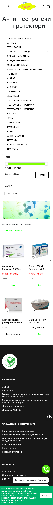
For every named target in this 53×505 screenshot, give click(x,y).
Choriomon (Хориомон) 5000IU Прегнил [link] (11, 268)
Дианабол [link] (13, 96)
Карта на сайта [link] (10, 448)
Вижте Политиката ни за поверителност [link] (12, 501)
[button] (47, 51)
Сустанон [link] (12, 114)
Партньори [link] (7, 390)
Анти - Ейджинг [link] (16, 136)
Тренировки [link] (14, 47)
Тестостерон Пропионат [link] (21, 105)
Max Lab (12, 193)
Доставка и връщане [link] (13, 406)
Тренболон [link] (13, 122)
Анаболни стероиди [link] (18, 52)
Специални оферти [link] (18, 60)
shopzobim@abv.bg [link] (12, 410)
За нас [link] (5, 387)
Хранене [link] (11, 43)
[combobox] (14, 231)
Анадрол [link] (12, 87)
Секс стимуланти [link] (17, 145)
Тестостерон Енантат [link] (19, 100)
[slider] (6, 163)
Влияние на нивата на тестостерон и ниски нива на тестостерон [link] (24, 401)
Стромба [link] (12, 83)
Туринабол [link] (13, 91)
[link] (26, 6)
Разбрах (46, 495)
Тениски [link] (12, 74)
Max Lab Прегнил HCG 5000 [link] (37, 321)
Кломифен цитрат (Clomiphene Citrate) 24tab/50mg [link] (12, 321)
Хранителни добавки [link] (19, 38)
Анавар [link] (11, 78)
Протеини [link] (12, 149)
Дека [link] (10, 118)
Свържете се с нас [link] (11, 444)
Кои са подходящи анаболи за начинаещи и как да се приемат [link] (25, 439)
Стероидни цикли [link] (17, 65)
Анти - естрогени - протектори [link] (24, 69)
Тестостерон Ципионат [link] (20, 109)
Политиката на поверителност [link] (18, 431)
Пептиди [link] (12, 140)
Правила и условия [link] (12, 452)
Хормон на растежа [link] (18, 56)
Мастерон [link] (13, 127)
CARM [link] (10, 131)
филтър (42, 175)
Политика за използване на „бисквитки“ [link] (23, 434)
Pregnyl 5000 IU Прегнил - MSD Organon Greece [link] (37, 268)
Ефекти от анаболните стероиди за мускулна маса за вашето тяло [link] (25, 395)
